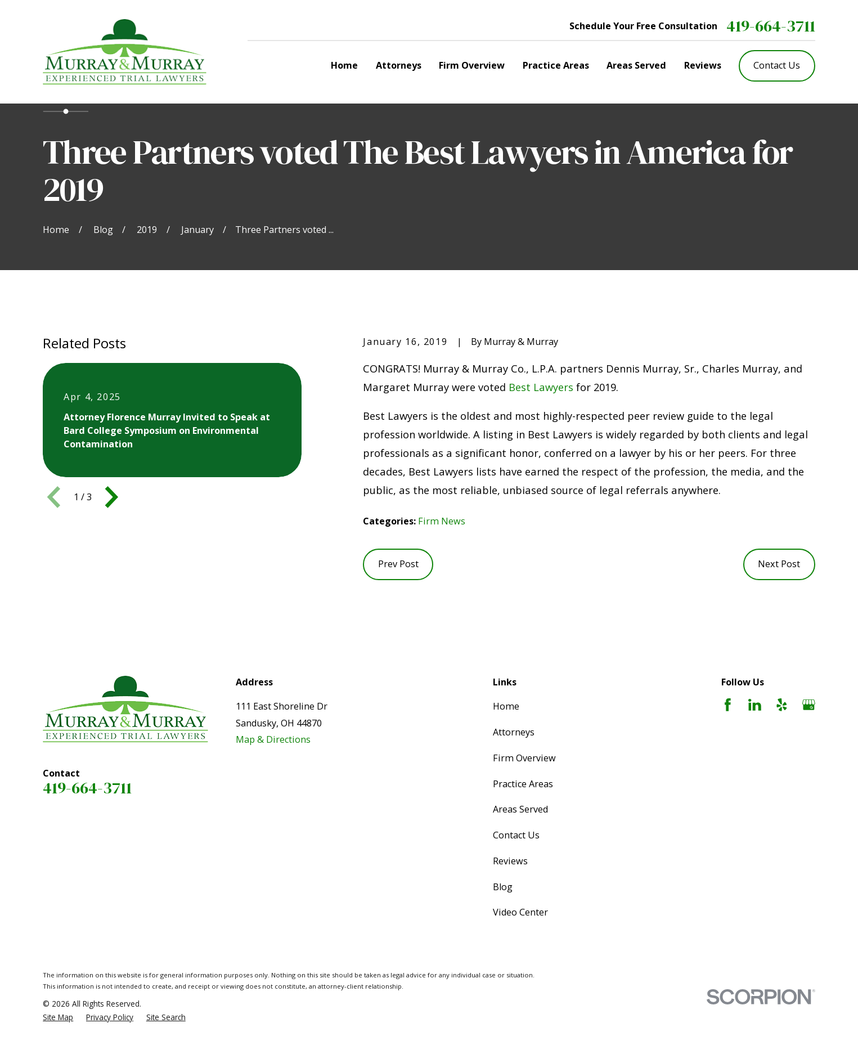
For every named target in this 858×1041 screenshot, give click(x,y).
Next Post (779, 564)
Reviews (510, 861)
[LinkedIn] (754, 704)
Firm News (441, 521)
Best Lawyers (541, 387)
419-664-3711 (770, 26)
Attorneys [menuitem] (398, 65)
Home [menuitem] (344, 65)
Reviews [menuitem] (702, 65)
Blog (503, 887)
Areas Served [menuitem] (636, 65)
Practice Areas (523, 784)
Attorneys (513, 732)
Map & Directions (273, 739)
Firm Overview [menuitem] (472, 65)
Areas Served (520, 809)
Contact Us (776, 65)
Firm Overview (524, 758)
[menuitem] (58, 1017)
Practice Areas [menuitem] (556, 65)
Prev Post (398, 564)
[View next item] (112, 497)
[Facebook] (727, 704)
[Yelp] (781, 704)
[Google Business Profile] (808, 704)
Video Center (520, 912)
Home (506, 706)
